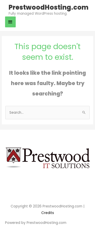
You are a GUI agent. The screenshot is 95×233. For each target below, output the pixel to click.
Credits (47, 212)
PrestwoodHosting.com (48, 7)
